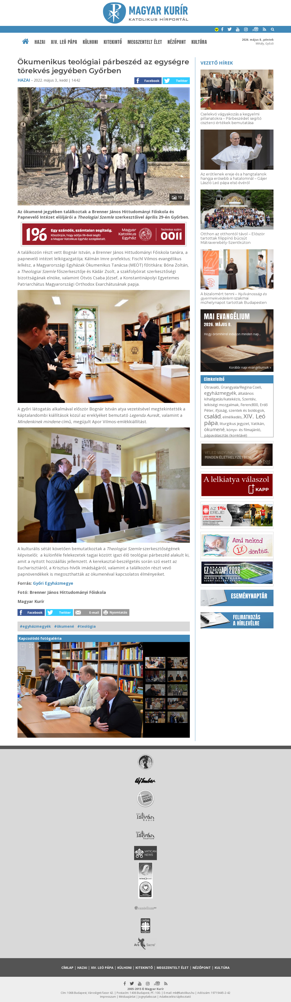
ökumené (214, 429)
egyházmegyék (220, 393)
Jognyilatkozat (147, 997)
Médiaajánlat (127, 997)
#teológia (86, 626)
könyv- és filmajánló (243, 429)
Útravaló (211, 387)
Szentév (249, 399)
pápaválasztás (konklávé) (225, 435)
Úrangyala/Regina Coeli (241, 387)
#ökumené (64, 626)
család (212, 416)
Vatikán (257, 423)
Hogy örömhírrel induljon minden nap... (232, 324)
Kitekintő (113, 42)
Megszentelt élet (145, 42)
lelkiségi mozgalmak (221, 404)
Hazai (40, 42)
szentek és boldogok (246, 410)
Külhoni (90, 42)
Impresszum (108, 997)
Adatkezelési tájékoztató (175, 997)
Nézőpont (177, 42)
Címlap (67, 967)
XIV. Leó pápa (64, 42)
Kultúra (199, 42)
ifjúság (221, 410)
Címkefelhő (214, 379)
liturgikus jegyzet (234, 423)
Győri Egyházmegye (53, 583)
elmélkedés (232, 417)
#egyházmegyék (35, 626)
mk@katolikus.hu (183, 993)
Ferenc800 (249, 404)
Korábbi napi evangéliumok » (250, 367)
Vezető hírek (217, 63)
